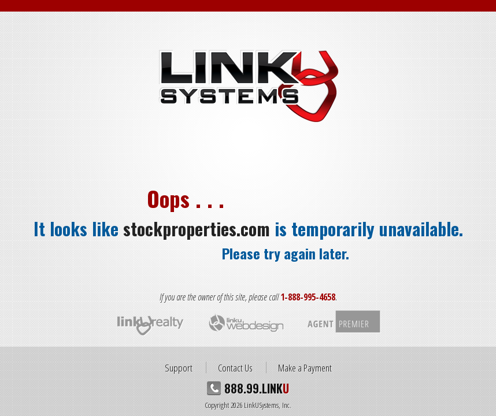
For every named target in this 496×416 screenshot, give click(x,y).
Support (179, 367)
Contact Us (235, 367)
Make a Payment (305, 367)
